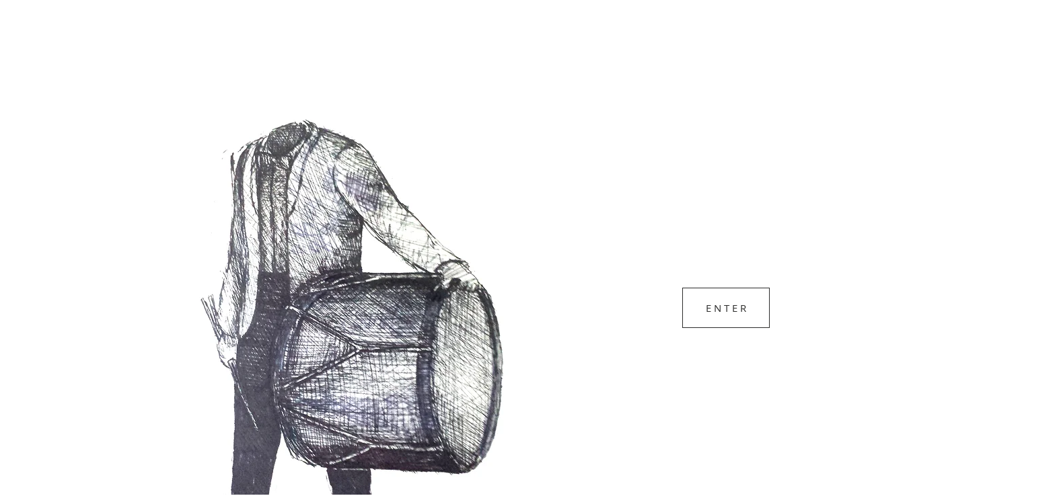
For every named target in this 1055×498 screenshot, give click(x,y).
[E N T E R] (726, 308)
